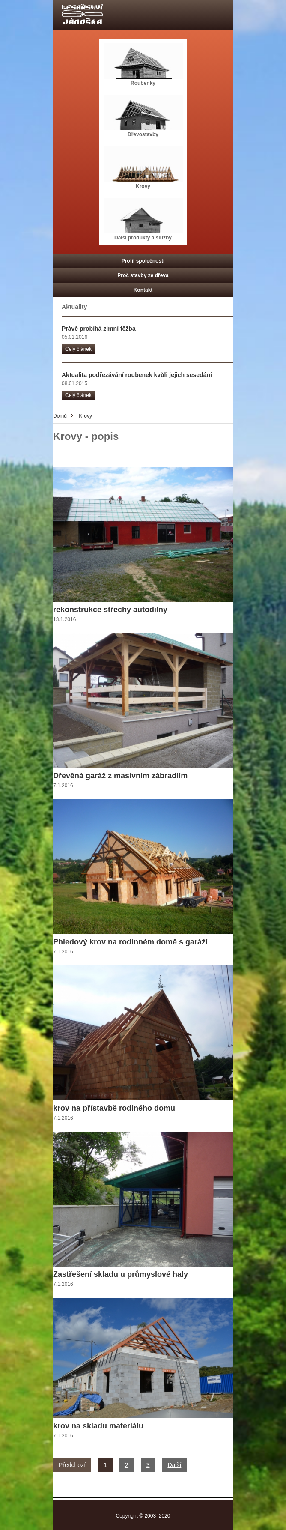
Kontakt (143, 290)
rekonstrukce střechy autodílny (110, 609)
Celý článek (78, 349)
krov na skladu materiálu (98, 1426)
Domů (60, 416)
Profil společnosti (143, 261)
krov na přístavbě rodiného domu (114, 1108)
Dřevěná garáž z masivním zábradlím (120, 775)
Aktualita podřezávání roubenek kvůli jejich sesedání (137, 374)
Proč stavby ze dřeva (142, 275)
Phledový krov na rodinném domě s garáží (130, 942)
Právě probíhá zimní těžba (99, 328)
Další (174, 1464)
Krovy (85, 416)
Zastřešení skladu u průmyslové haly (120, 1274)
